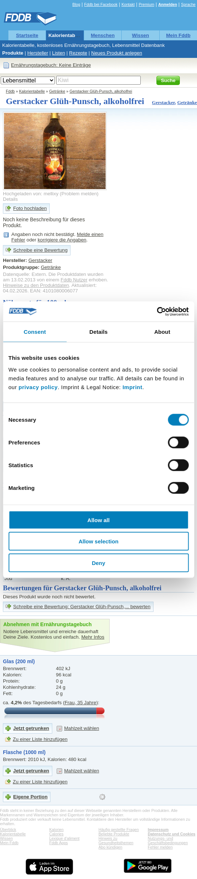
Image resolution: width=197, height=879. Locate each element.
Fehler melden (160, 847)
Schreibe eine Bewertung (40, 250)
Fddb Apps (58, 843)
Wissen (140, 35)
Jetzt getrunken (31, 728)
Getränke (57, 91)
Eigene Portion (30, 796)
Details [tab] (99, 332)
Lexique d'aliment (64, 838)
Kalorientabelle (65, 35)
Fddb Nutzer (74, 279)
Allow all (98, 520)
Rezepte (78, 53)
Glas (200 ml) (19, 661)
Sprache (188, 4)
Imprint (132, 387)
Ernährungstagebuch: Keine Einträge (51, 65)
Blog (76, 4)
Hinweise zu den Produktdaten (36, 285)
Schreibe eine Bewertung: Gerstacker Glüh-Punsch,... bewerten (82, 606)
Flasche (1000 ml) (24, 752)
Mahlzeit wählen (81, 728)
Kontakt (128, 4)
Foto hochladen (30, 208)
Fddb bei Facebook (100, 4)
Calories (56, 834)
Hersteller (37, 53)
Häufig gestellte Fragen (119, 829)
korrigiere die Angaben (62, 240)
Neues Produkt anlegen (116, 53)
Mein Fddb (178, 35)
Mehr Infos (92, 637)
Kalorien (56, 829)
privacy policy (38, 387)
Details (10, 199)
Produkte (12, 53)
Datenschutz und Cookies (171, 834)
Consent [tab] (35, 332)
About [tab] (162, 332)
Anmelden (167, 4)
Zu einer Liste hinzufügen (40, 739)
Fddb (10, 91)
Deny (98, 562)
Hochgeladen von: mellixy (30, 193)
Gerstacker (163, 102)
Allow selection (98, 541)
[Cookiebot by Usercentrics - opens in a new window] (157, 311)
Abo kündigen (110, 847)
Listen (58, 53)
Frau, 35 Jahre (80, 702)
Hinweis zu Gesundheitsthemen (116, 840)
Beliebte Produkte (114, 834)
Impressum (158, 829)
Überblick (8, 829)
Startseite (27, 35)
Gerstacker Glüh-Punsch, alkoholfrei (100, 91)
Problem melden (79, 193)
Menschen (102, 35)
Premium (146, 4)
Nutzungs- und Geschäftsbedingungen (168, 840)
